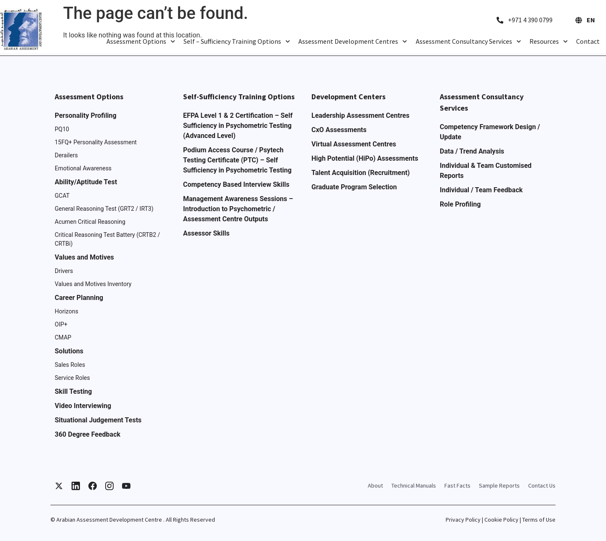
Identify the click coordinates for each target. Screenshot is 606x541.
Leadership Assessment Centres (360, 115)
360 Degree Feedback (87, 434)
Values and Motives (84, 257)
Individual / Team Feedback (481, 190)
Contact (588, 41)
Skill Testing (73, 391)
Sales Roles (70, 364)
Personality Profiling (86, 115)
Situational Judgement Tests (98, 420)
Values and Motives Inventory (93, 284)
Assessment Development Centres (352, 41)
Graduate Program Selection (354, 187)
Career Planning (79, 298)
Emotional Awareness (83, 168)
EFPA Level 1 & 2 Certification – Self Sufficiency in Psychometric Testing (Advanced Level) (237, 125)
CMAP (63, 337)
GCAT (62, 195)
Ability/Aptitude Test (86, 182)
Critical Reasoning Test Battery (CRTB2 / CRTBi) (107, 239)
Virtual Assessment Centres (353, 144)
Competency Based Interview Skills (236, 184)
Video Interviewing (83, 406)
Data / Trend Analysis (472, 151)
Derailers (66, 155)
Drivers (64, 271)
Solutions (69, 351)
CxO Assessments (339, 130)
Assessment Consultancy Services (468, 41)
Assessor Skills (206, 233)
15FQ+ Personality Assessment (96, 142)
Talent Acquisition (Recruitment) (360, 173)
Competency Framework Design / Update (490, 132)
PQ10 (62, 129)
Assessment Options (140, 41)
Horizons (66, 311)
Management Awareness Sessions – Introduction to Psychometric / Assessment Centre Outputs (238, 209)
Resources (548, 41)
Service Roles (72, 377)
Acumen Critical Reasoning (90, 221)
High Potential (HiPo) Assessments (364, 158)
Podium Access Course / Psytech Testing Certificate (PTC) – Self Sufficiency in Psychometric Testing (237, 160)
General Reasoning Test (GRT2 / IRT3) (104, 208)
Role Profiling (460, 204)
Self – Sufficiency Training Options (236, 41)
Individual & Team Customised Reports (486, 171)
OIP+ (61, 324)
